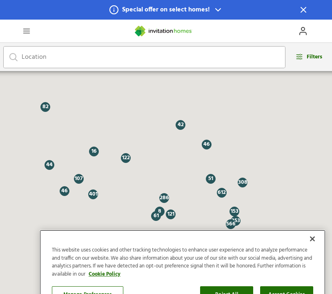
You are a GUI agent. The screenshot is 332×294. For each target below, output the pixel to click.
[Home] (163, 31)
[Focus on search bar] (13, 57)
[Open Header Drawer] (26, 31)
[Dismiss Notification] (303, 10)
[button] (166, 10)
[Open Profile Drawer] (303, 31)
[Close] (312, 256)
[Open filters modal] (309, 57)
